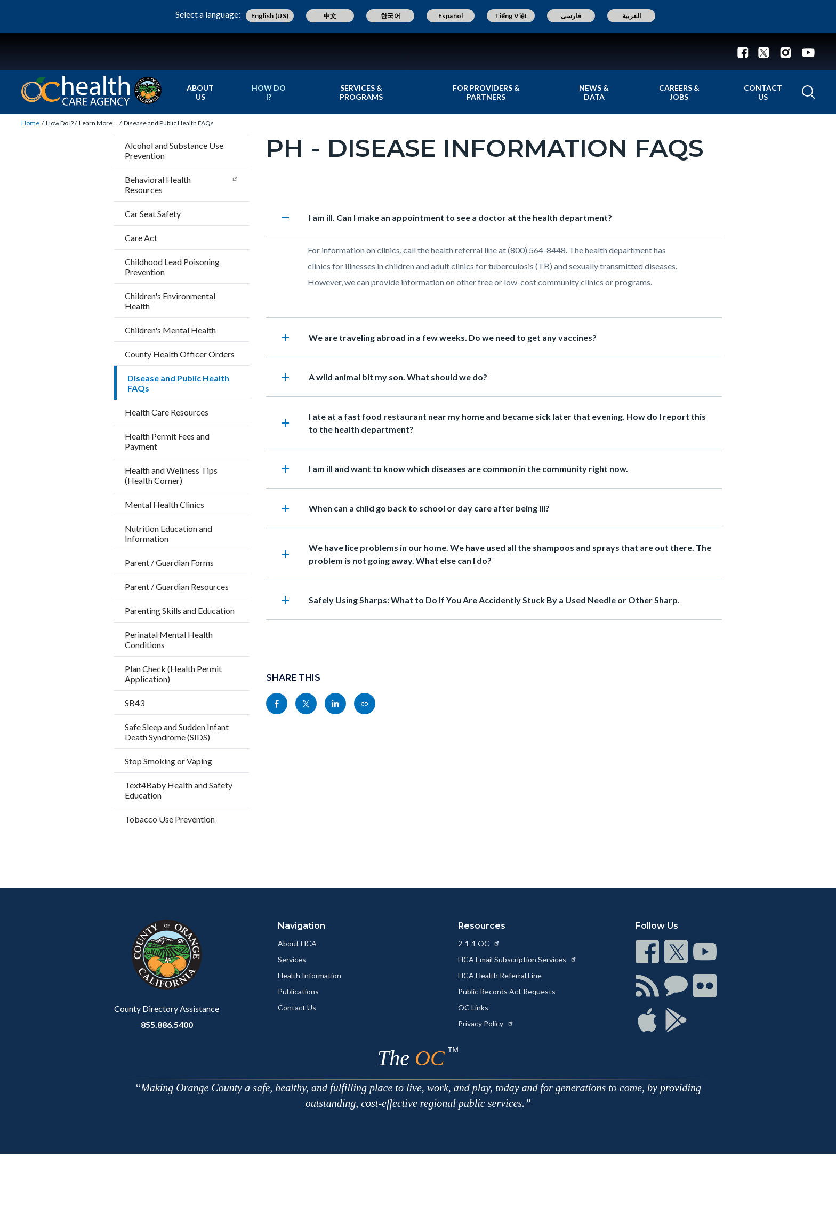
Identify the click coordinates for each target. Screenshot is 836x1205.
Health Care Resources (166, 412)
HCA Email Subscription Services (517, 959)
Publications (298, 991)
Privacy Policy (486, 1023)
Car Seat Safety (153, 214)
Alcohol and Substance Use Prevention (174, 150)
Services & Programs (361, 92)
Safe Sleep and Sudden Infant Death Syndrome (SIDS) (177, 732)
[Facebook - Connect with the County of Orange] (745, 52)
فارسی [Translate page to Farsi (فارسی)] (571, 16)
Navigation (301, 926)
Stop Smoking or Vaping (168, 761)
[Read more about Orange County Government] (418, 51)
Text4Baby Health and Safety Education (178, 790)
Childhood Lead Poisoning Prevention (172, 267)
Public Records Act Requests (507, 991)
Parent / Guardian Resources (177, 586)
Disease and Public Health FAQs (169, 123)
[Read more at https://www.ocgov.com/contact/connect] (647, 951)
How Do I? (269, 92)
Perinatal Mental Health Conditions (169, 639)
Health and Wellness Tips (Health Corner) (171, 475)
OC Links (473, 1007)
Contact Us (763, 92)
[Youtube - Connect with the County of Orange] (806, 52)
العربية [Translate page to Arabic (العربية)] (631, 16)
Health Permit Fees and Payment (167, 441)
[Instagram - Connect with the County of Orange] (785, 52)
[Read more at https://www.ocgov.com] (166, 955)
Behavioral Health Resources (181, 184)
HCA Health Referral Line (500, 975)
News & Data (594, 92)
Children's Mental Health (170, 330)
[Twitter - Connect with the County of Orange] (763, 52)
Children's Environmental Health (170, 301)
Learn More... (98, 123)
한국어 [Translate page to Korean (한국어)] (390, 16)
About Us (200, 92)
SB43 (134, 703)
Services (292, 959)
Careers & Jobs (679, 92)
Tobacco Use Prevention (170, 819)
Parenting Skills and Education (180, 610)
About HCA (297, 943)
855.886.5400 (167, 1024)
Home (30, 123)
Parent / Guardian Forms (169, 562)
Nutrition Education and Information (168, 533)
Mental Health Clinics (164, 504)
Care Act (141, 238)
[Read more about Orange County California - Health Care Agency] (91, 91)
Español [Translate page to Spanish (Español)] (450, 16)
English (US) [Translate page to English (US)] (270, 16)
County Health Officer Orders (180, 354)
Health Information (309, 975)
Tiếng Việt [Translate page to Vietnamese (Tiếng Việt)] (511, 16)
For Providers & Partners (486, 92)
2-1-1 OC (479, 943)
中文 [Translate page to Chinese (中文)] (330, 16)
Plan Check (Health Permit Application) (173, 674)
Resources (481, 926)
